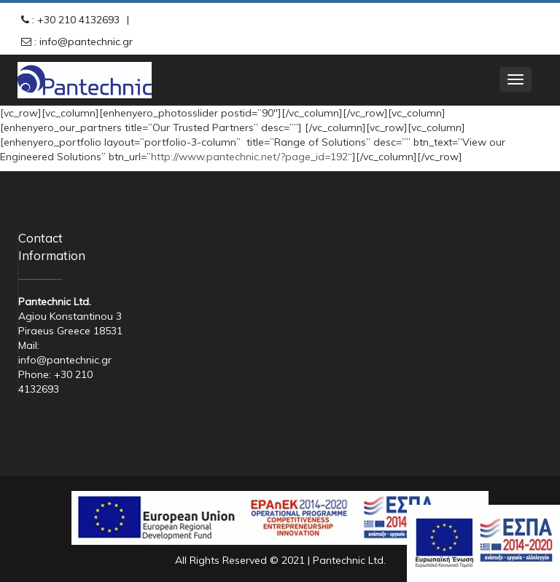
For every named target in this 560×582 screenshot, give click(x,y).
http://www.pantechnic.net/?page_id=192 (249, 156)
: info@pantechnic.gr (82, 41)
